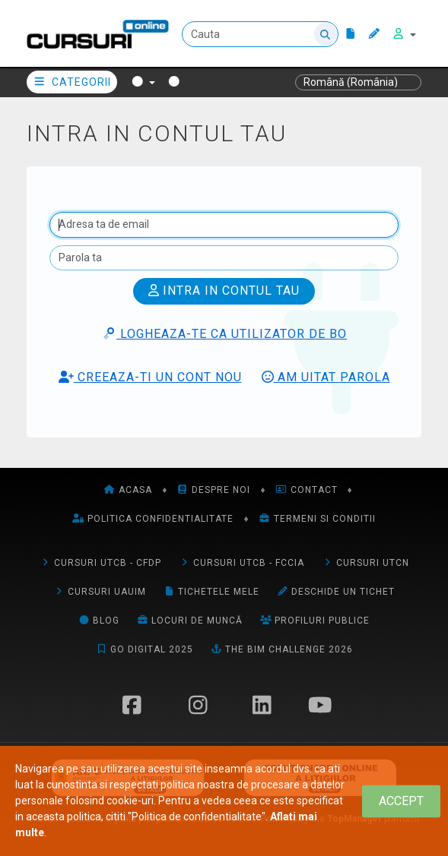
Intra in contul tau (224, 290)
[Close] (401, 801)
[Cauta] (260, 34)
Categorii (72, 82)
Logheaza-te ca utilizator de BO (224, 334)
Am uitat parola (326, 377)
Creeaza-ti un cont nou (150, 377)
